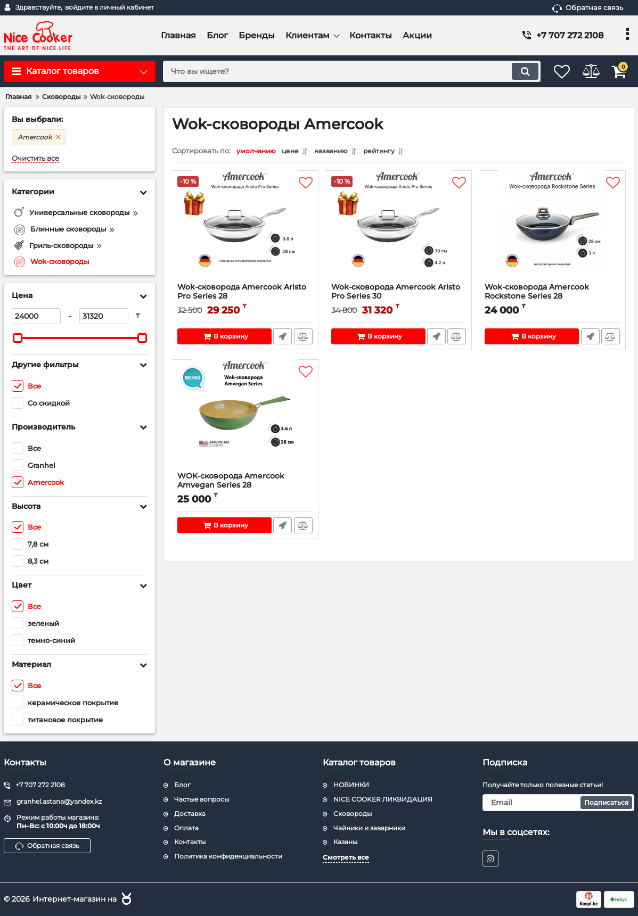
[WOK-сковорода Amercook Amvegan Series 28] (245, 421)
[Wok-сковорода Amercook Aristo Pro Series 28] (245, 232)
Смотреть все (346, 857)
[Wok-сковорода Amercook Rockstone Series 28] (552, 232)
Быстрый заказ (282, 339)
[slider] (17, 338)
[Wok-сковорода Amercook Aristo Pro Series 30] (399, 232)
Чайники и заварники (369, 828)
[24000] (36, 316)
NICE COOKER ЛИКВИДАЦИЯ (382, 799)
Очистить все (35, 158)
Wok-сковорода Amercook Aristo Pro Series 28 (245, 299)
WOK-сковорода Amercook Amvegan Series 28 (245, 488)
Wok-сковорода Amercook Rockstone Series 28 (552, 299)
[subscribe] (558, 802)
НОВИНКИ (351, 785)
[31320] (103, 316)
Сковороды (352, 814)
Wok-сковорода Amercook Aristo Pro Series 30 (399, 299)
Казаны (345, 842)
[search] (339, 71)
